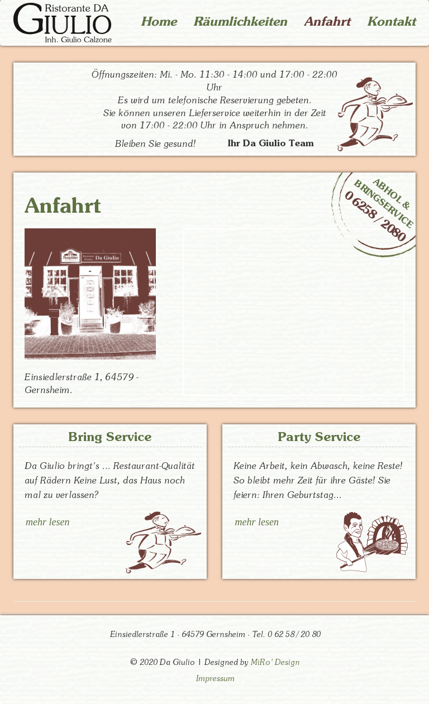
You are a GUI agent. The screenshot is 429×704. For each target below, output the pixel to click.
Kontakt (391, 21)
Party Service (319, 436)
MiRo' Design (275, 662)
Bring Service (109, 436)
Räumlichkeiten (240, 21)
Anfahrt (327, 21)
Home (159, 21)
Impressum (215, 678)
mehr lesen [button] (47, 522)
